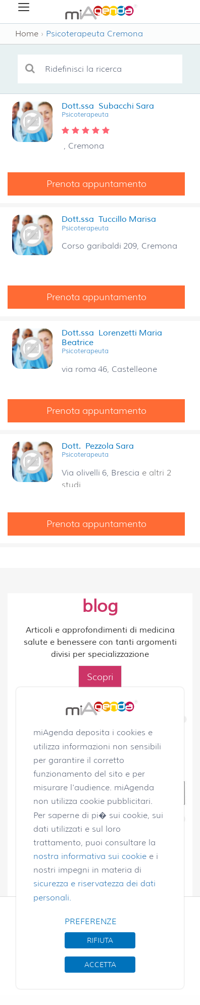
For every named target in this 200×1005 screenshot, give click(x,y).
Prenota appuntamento (96, 183)
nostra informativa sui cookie (89, 856)
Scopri (100, 677)
